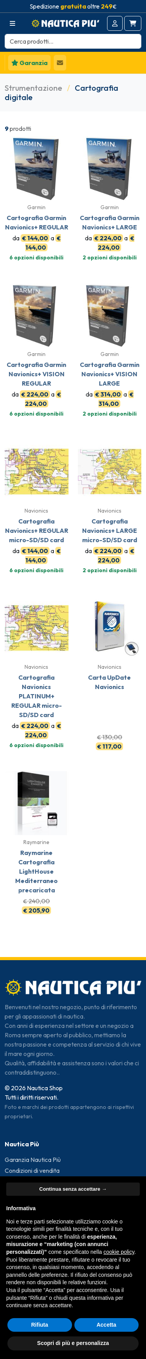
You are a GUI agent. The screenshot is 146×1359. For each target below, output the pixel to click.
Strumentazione (33, 88)
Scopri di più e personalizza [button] (73, 1343)
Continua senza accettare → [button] (73, 1189)
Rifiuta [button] (39, 1325)
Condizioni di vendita (32, 1170)
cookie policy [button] (119, 1252)
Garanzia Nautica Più (33, 1159)
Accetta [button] (106, 1325)
